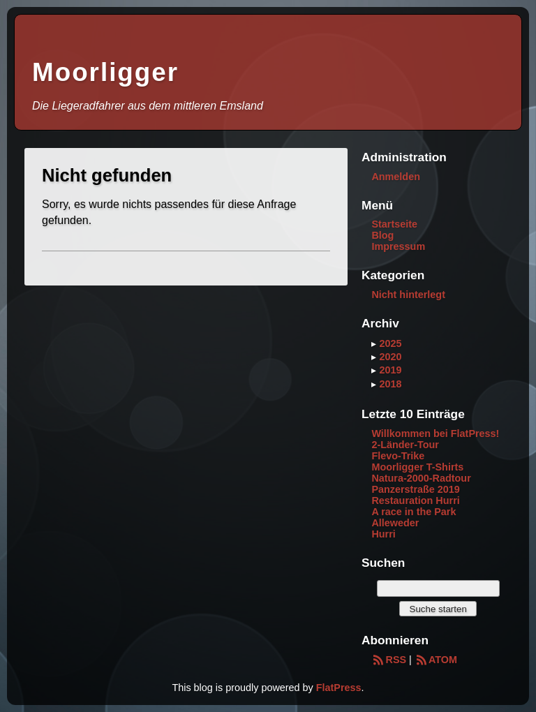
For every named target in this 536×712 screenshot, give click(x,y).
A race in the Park (413, 511)
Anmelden (395, 176)
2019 (390, 370)
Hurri (383, 534)
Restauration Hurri (415, 500)
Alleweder (395, 522)
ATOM (436, 659)
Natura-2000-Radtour (420, 478)
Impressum (398, 246)
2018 (390, 384)
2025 (390, 343)
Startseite (394, 224)
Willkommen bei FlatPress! (435, 433)
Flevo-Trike (397, 455)
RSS (388, 659)
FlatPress (339, 687)
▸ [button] (375, 343)
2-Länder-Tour (404, 444)
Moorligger (105, 72)
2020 (390, 356)
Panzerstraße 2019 (415, 489)
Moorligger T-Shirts (417, 467)
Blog (382, 235)
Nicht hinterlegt (408, 294)
